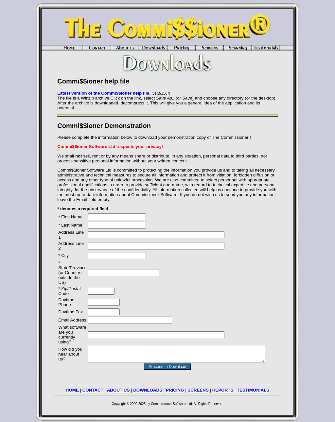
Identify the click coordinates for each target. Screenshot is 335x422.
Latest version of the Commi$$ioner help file (99, 93)
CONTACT (92, 388)
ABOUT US (118, 388)
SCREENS (197, 388)
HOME (72, 388)
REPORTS (222, 388)
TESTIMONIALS (253, 388)
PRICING (175, 388)
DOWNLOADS (147, 388)
